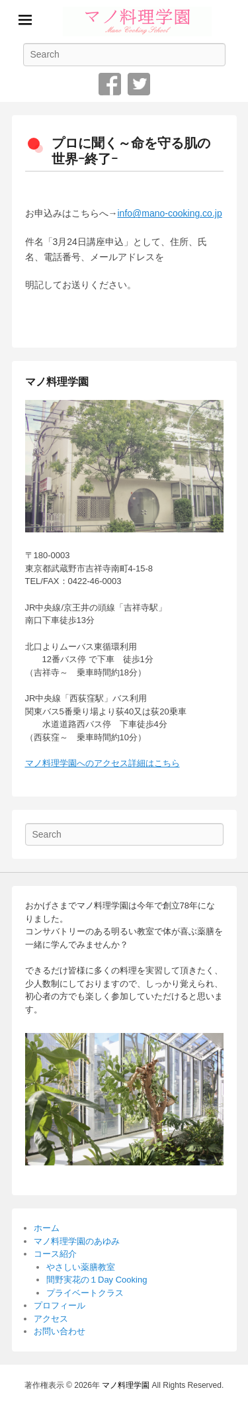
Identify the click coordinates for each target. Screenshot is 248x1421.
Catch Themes (169, 1399)
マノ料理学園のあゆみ (77, 1241)
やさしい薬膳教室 (80, 1267)
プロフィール (59, 1305)
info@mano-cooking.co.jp (170, 213)
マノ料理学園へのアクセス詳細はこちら (102, 763)
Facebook (110, 84)
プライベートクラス (85, 1293)
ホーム (47, 1228)
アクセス (51, 1319)
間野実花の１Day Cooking (96, 1280)
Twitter (139, 84)
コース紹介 (55, 1254)
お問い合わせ (59, 1331)
